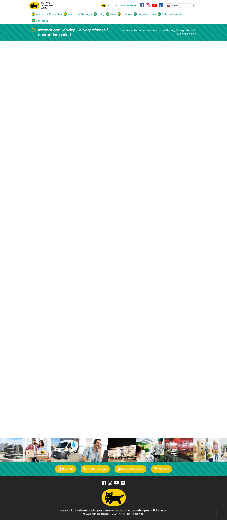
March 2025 (163, 151)
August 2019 (163, 368)
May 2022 (162, 255)
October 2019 (164, 358)
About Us (65, 469)
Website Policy (85, 510)
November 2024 (165, 161)
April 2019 (161, 383)
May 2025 (162, 146)
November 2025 (165, 136)
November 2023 (165, 205)
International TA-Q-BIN (47, 14)
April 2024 (162, 191)
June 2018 (162, 422)
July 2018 (161, 417)
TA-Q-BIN (162, 119)
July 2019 (161, 373)
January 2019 (164, 393)
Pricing (99, 14)
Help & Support (145, 14)
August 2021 (163, 284)
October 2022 (164, 240)
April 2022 (162, 260)
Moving (47, 58)
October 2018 (164, 408)
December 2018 (165, 398)
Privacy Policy (67, 510)
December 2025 (165, 131)
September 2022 (166, 245)
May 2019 (162, 378)
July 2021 (161, 289)
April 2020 (162, 339)
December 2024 (165, 156)
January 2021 (164, 309)
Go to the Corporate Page (121, 5)
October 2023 (164, 210)
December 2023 (165, 200)
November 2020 (165, 319)
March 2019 (163, 388)
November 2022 (165, 235)
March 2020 (163, 343)
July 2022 (162, 250)
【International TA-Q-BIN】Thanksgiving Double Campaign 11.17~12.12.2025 (174, 76)
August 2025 (163, 141)
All (158, 109)
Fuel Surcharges (95, 469)
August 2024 (164, 171)
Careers (161, 469)
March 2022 (163, 265)
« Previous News (39, 133)
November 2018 (165, 403)
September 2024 (166, 166)
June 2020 (162, 334)
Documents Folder (130, 469)
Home (120, 30)
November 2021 (165, 274)
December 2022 (165, 230)
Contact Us (40, 20)
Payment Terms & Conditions (110, 510)
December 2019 (165, 353)
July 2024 (162, 176)
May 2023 (162, 220)
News (111, 14)
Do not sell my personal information (147, 510)
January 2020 (164, 348)
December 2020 (165, 314)
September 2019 (165, 363)
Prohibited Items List (171, 14)
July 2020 (162, 329)
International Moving (78, 14)
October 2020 (164, 324)
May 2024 (162, 186)
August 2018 (163, 413)
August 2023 (163, 215)
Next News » (140, 133)
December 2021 (165, 269)
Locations (125, 14)
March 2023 (163, 225)
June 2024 (162, 181)
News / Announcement (138, 30)
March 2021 (163, 304)
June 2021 (162, 294)
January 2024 (164, 195)
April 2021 (161, 299)
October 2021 (164, 279)
